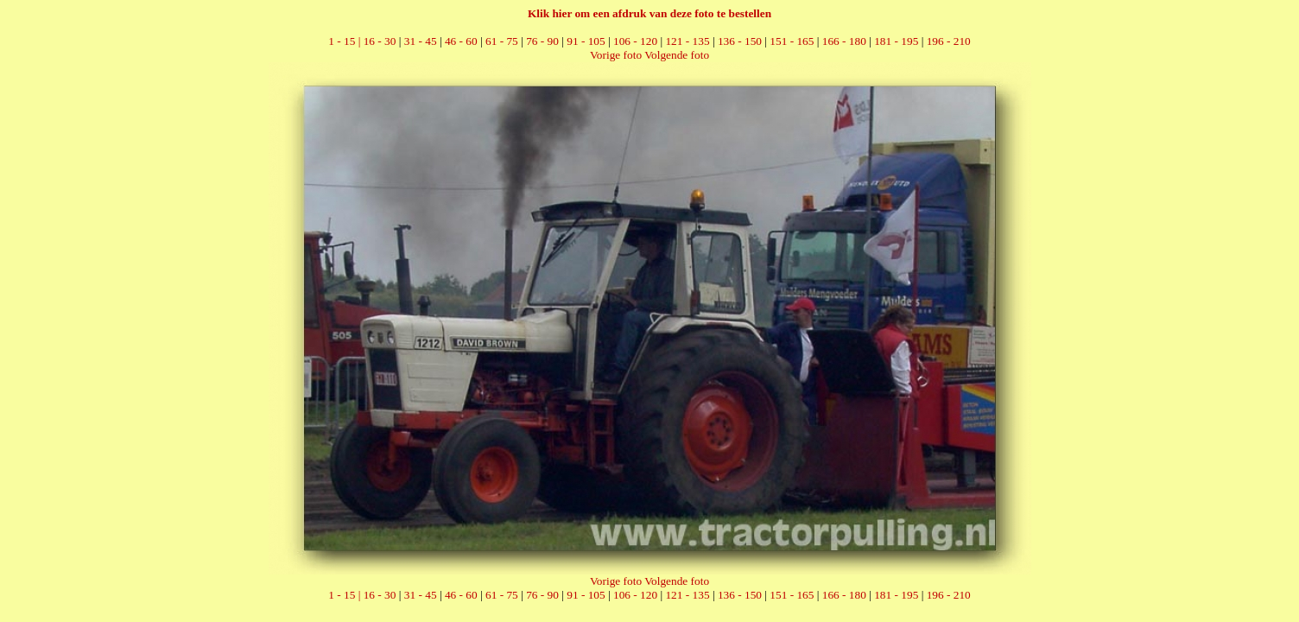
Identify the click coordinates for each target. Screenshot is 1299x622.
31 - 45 (420, 41)
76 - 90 (542, 41)
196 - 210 (949, 41)
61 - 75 (501, 41)
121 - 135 (687, 41)
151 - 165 (792, 41)
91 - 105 (586, 41)
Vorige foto (616, 54)
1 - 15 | (345, 41)
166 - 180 (844, 41)
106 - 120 (635, 41)
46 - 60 (461, 41)
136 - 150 (740, 41)
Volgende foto (676, 54)
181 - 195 (896, 41)
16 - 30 (380, 41)
